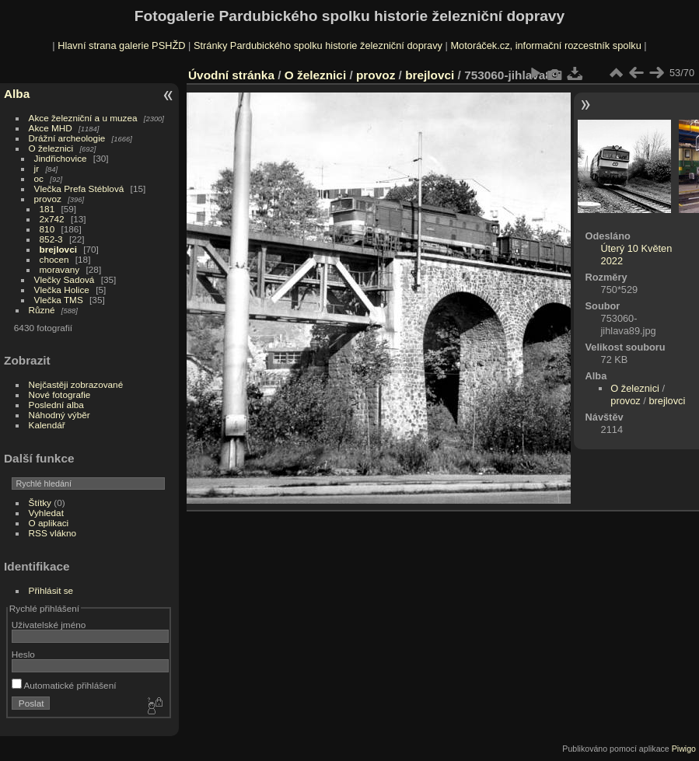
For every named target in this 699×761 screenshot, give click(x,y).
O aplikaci (49, 523)
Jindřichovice (60, 158)
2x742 (52, 219)
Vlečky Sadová (64, 279)
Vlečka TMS (58, 300)
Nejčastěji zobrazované (76, 384)
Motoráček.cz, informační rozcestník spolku (545, 45)
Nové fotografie (60, 394)
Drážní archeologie (67, 138)
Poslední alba (56, 405)
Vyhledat (46, 513)
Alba (17, 93)
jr (37, 168)
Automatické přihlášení (64, 685)
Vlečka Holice (61, 290)
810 (47, 229)
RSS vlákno (52, 533)
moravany (60, 269)
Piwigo (684, 748)
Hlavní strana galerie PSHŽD (121, 45)
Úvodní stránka (231, 75)
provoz (47, 199)
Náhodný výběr (59, 415)
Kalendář (47, 425)
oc (39, 178)
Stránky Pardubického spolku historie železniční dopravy (318, 45)
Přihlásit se (51, 590)
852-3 (51, 239)
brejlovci (58, 249)
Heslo (23, 654)
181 (47, 209)
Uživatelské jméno (49, 625)
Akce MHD (50, 128)
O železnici (51, 148)
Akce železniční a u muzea (83, 118)
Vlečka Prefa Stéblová (79, 188)
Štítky (40, 502)
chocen (54, 259)
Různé (42, 310)
